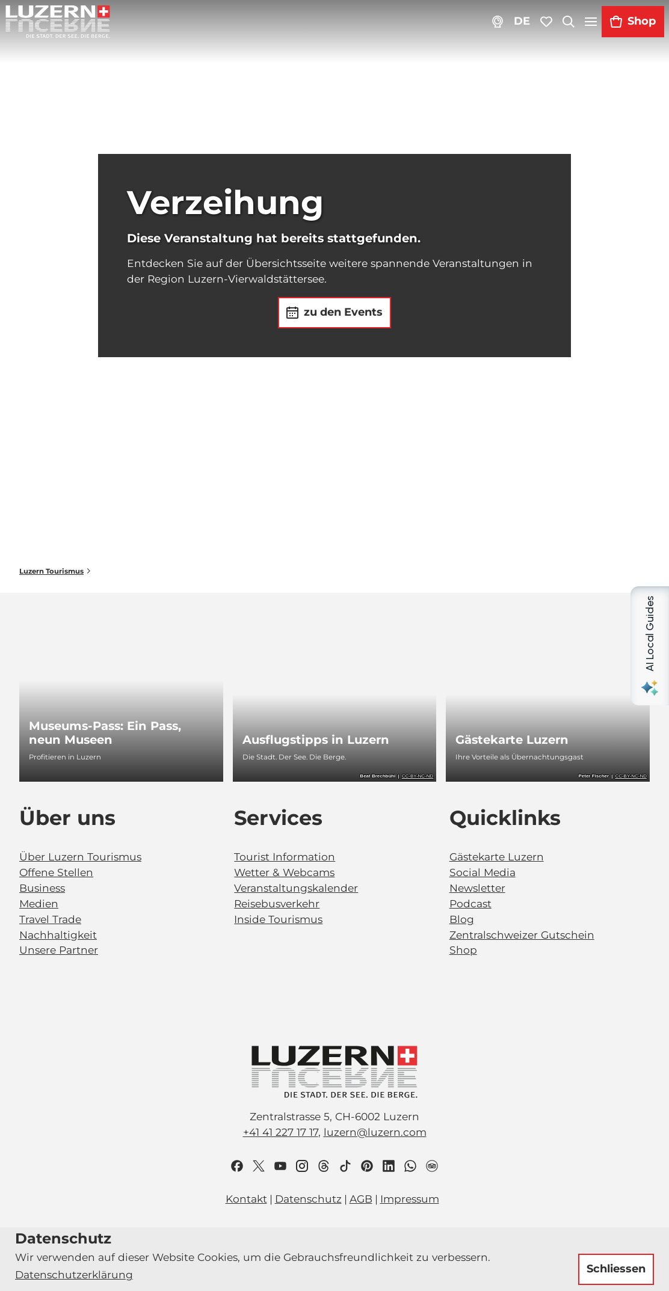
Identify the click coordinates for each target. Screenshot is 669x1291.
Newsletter (477, 888)
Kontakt (246, 1198)
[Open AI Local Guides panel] (649, 645)
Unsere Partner (58, 949)
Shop (463, 949)
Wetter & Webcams (284, 872)
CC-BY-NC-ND (418, 776)
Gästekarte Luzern (496, 856)
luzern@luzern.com (375, 1132)
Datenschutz (308, 1198)
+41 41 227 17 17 (280, 1132)
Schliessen (616, 1268)
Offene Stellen (56, 872)
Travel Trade (50, 919)
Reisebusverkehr (276, 903)
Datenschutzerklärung (74, 1274)
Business (42, 888)
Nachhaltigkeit (58, 934)
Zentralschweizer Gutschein (521, 934)
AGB (361, 1198)
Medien (38, 903)
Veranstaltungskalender (296, 888)
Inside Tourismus (278, 919)
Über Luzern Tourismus (80, 856)
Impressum (409, 1198)
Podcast (470, 903)
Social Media (482, 872)
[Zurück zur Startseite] (58, 21)
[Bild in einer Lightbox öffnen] (334, 1072)
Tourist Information (284, 856)
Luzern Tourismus (51, 571)
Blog (461, 919)
